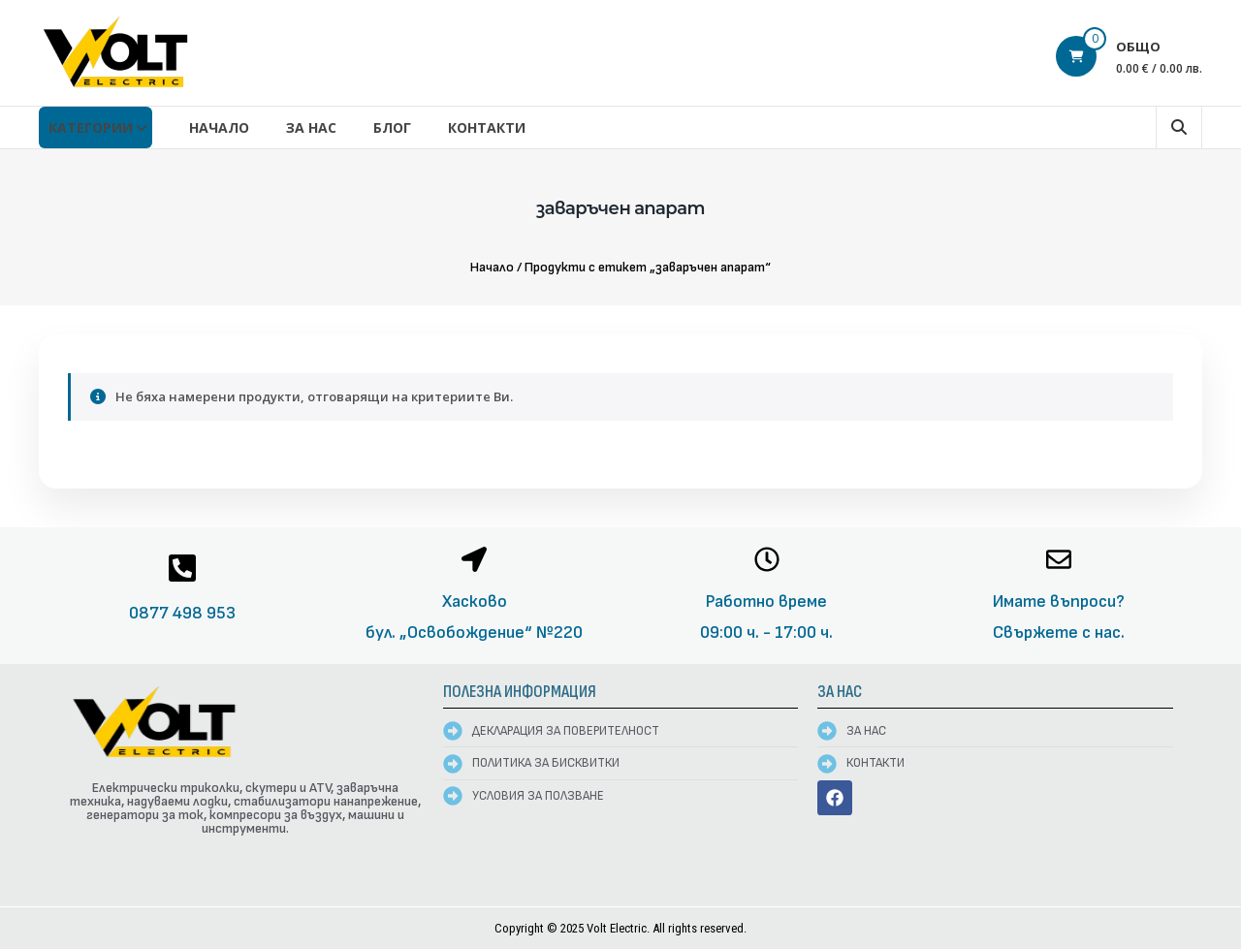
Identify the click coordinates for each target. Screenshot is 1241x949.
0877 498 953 (182, 613)
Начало (219, 127)
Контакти (486, 127)
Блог (392, 127)
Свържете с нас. (1059, 632)
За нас (311, 127)
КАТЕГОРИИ (90, 127)
